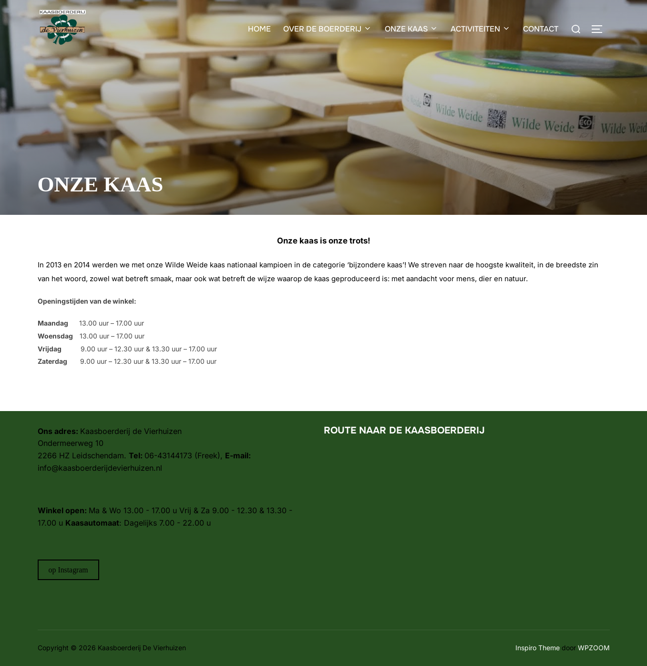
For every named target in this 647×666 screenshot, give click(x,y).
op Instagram (68, 570)
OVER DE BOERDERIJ (327, 29)
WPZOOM (594, 648)
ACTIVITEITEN (481, 29)
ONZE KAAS (411, 29)
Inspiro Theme (537, 648)
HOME (259, 29)
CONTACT (540, 29)
